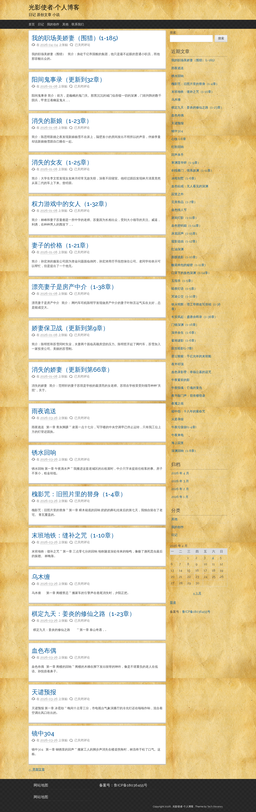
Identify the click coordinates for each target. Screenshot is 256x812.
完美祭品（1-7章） (184, 202)
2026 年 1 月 (179, 497)
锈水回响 (44, 452)
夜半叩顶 (177, 364)
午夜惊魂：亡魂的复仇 (186, 388)
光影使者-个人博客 (54, 7)
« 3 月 (197, 593)
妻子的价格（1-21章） (62, 245)
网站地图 (41, 785)
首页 (32, 24)
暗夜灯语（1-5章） (184, 288)
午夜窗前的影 (180, 380)
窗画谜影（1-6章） (184, 340)
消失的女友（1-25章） (62, 162)
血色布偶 (44, 650)
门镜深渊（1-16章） (185, 325)
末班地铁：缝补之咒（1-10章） (74, 535)
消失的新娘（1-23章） (62, 120)
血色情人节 (179, 210)
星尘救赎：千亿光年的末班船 (191, 356)
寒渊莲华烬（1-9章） (186, 162)
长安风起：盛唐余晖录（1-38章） (194, 317)
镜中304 (43, 733)
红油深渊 (177, 249)
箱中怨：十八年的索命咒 (188, 411)
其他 (65, 24)
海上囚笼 (177, 443)
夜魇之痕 (177, 403)
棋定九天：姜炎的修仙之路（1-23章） (83, 613)
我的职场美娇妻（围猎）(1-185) (75, 37)
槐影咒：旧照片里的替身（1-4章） (79, 494)
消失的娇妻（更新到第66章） (72, 369)
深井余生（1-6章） (184, 332)
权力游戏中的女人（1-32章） (71, 203)
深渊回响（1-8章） (184, 451)
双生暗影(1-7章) (182, 348)
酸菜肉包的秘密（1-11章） (189, 265)
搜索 (173, 32)
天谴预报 (44, 692)
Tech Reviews (215, 806)
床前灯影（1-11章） (184, 218)
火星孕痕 (177, 419)
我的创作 (53, 24)
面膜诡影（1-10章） (185, 257)
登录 (173, 602)
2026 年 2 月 (180, 489)
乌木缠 (41, 576)
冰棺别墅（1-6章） (184, 178)
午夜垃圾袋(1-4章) (183, 427)
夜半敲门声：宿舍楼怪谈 (188, 395)
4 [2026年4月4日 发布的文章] (213, 558)
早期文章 (37, 769)
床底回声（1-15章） (185, 233)
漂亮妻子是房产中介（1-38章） (74, 286)
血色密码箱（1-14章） (186, 225)
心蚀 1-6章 (178, 139)
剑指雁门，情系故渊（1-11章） (192, 170)
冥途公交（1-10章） (185, 296)
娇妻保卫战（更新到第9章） (70, 328)
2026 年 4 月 (180, 473)
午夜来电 (177, 435)
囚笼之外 (177, 194)
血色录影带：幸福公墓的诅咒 (191, 372)
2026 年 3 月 (180, 481)
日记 (41, 24)
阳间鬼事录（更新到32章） (69, 79)
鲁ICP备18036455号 (196, 612)
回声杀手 (177, 155)
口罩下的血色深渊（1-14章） (191, 273)
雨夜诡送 (44, 411)
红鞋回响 (177, 147)
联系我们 (78, 24)
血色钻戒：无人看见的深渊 (189, 186)
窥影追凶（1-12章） (185, 241)
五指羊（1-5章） (182, 281)
